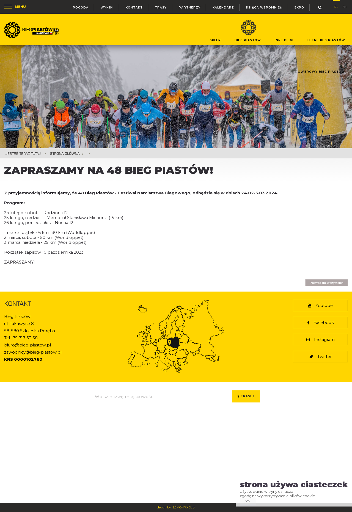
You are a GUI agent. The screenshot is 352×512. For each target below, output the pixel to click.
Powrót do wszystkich (326, 283)
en (344, 6)
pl (336, 6)
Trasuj (246, 396)
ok (248, 500)
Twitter (320, 356)
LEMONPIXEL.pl (184, 507)
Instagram (320, 339)
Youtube (320, 305)
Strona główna (64, 154)
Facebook (320, 322)
